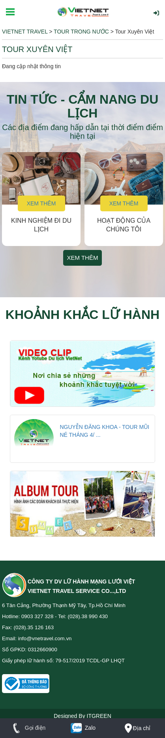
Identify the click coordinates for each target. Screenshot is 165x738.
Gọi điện (27, 728)
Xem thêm (41, 203)
